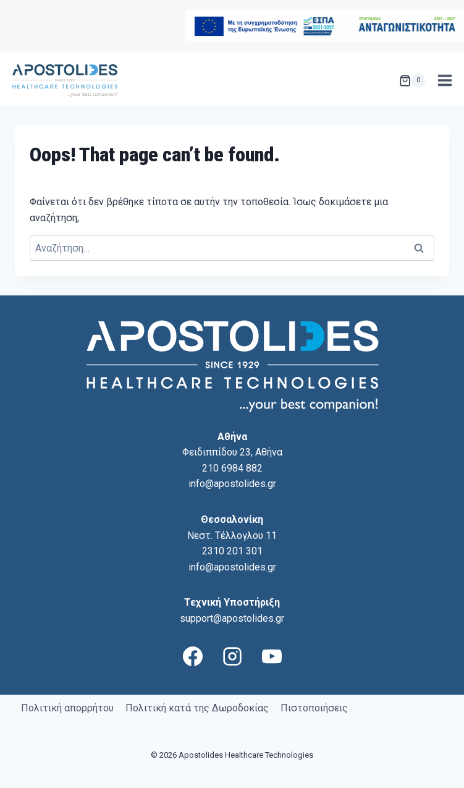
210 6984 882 (232, 468)
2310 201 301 (232, 551)
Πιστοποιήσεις (314, 708)
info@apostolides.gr (232, 483)
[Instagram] (232, 656)
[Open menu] (444, 80)
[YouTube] (272, 656)
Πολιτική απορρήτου (67, 708)
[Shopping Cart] (412, 80)
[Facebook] (193, 656)
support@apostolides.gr (232, 618)
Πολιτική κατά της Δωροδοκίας (197, 708)
